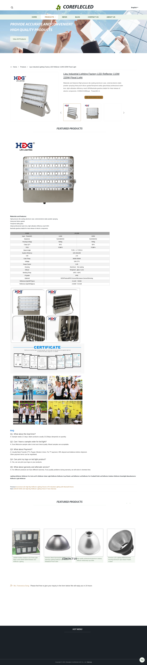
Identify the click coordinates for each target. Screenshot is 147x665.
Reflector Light (15, 478)
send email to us (94, 97)
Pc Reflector (40, 476)
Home (34, 21)
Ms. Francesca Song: (20, 600)
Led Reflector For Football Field (89, 476)
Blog (77, 21)
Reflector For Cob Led (29, 476)
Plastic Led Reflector (72, 476)
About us (111, 21)
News (64, 21)
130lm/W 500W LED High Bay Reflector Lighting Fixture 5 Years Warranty (34, 489)
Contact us (93, 21)
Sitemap (89, 662)
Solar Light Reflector (50, 476)
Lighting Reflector (15, 476)
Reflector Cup (61, 476)
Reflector (23, 478)
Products (49, 21)
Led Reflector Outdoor (107, 476)
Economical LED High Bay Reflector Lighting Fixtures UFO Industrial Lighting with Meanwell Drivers (45, 487)
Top (142, 659)
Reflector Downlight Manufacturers (125, 476)
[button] (12, 7)
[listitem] (73, 112)
